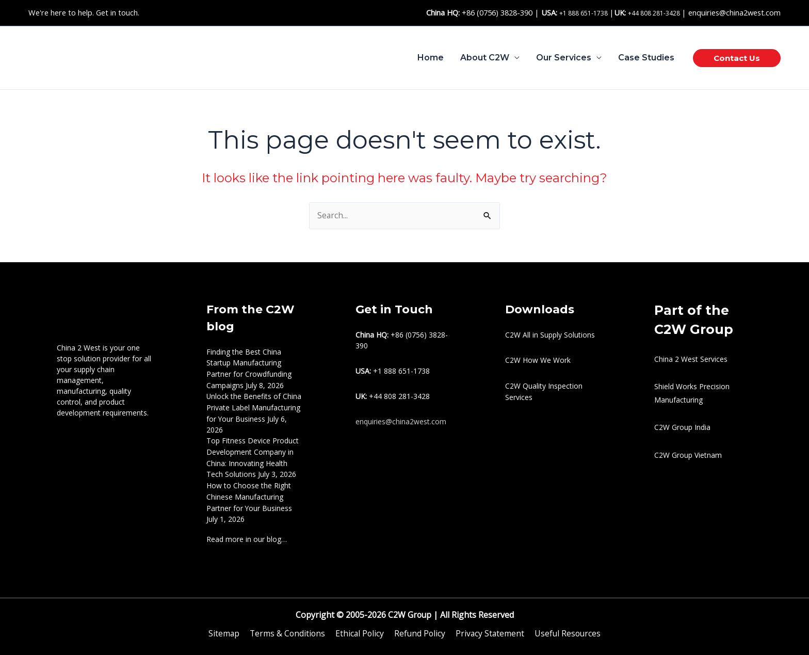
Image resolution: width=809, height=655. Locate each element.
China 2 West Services (690, 359)
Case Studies (646, 57)
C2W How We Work (538, 360)
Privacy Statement (488, 628)
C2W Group (408, 609)
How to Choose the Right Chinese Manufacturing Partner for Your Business (249, 492)
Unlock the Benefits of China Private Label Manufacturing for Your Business (254, 406)
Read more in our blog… (246, 534)
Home (430, 57)
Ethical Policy (360, 628)
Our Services (563, 57)
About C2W (484, 57)
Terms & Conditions (288, 628)
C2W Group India (682, 428)
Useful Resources (565, 628)
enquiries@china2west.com (734, 12)
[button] (737, 58)
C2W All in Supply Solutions (550, 335)
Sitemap (226, 628)
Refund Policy (419, 628)
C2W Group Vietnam (688, 455)
